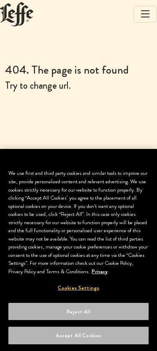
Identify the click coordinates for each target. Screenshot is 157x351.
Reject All (78, 311)
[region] (78, 250)
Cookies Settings (78, 288)
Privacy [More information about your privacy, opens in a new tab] (100, 271)
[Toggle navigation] (145, 14)
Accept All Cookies (78, 335)
